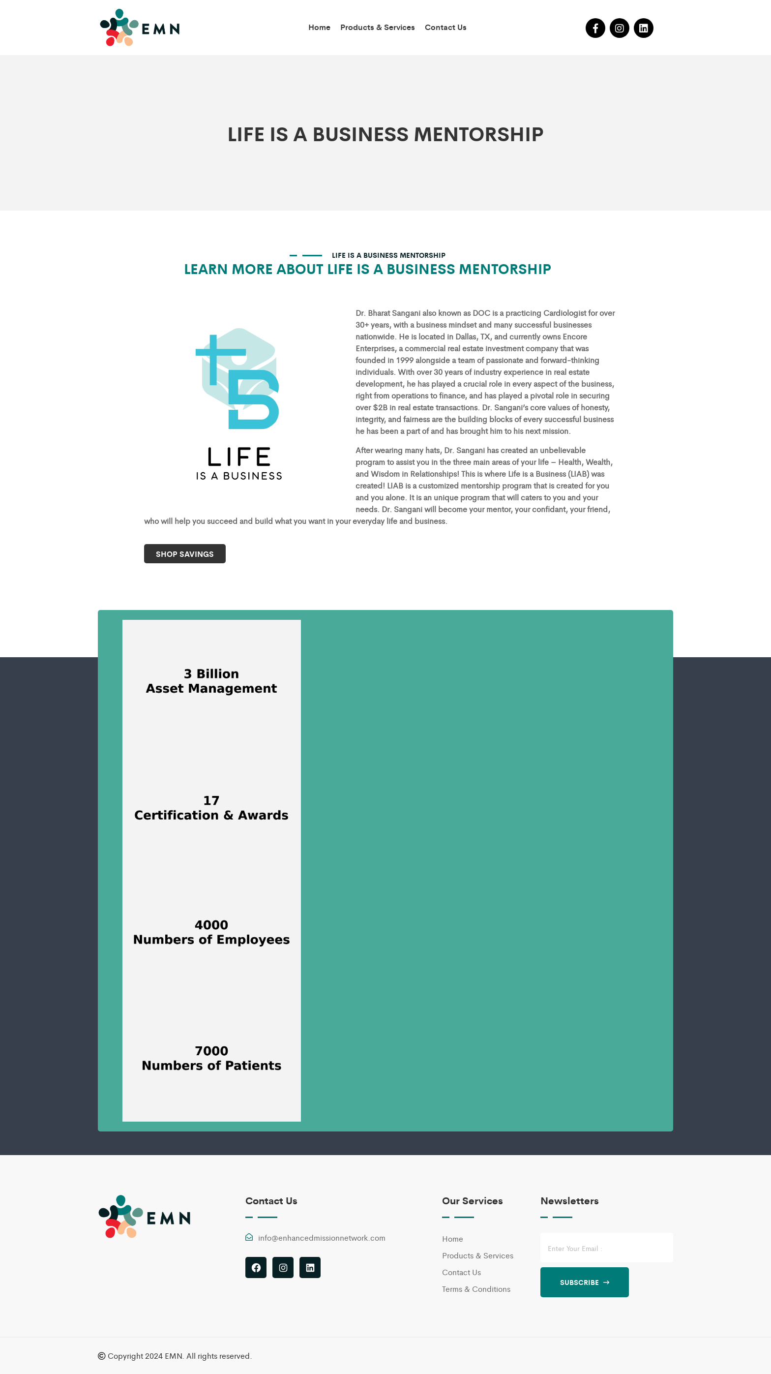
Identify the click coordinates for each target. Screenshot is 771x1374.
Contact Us (446, 26)
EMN (173, 1355)
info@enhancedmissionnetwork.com (322, 1237)
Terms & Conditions (476, 1288)
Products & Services (377, 26)
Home (319, 26)
